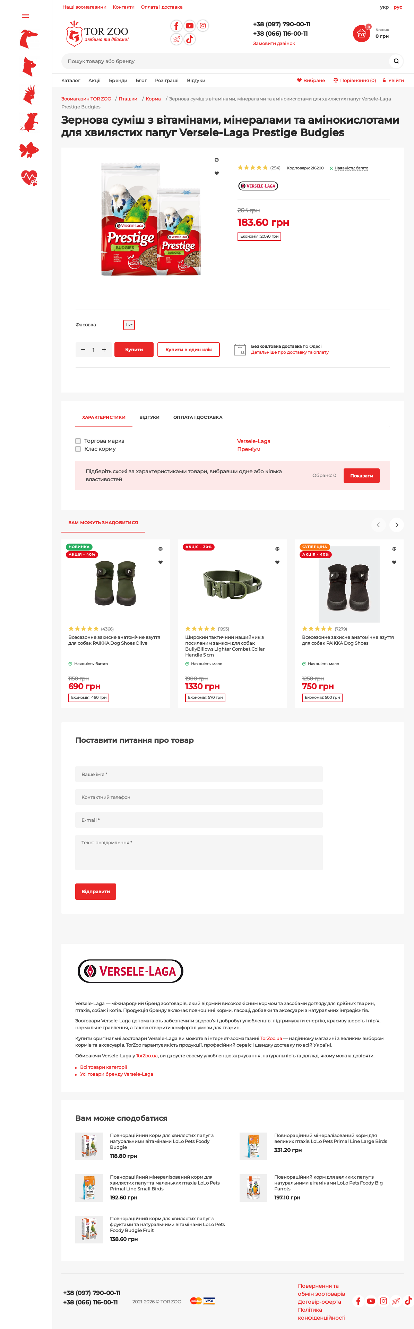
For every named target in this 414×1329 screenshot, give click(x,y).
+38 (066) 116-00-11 (280, 33)
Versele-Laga (253, 441)
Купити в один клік (188, 349)
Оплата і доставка (197, 417)
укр (384, 7)
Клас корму (99, 449)
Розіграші (167, 80)
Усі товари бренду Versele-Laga (116, 1074)
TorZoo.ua (271, 1038)
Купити (134, 349)
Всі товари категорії (103, 1067)
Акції (94, 80)
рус (398, 7)
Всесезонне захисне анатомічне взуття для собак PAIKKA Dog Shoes (348, 640)
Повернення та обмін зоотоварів (321, 1290)
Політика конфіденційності (321, 1313)
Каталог (70, 80)
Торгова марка (104, 441)
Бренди (118, 80)
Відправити (95, 891)
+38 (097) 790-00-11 (281, 24)
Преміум (248, 449)
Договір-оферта (319, 1302)
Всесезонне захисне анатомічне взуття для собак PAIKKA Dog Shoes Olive (114, 640)
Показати (361, 475)
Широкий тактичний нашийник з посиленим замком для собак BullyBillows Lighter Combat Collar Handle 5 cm (225, 646)
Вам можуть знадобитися (103, 522)
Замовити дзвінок (274, 43)
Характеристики (104, 417)
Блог (141, 80)
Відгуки (196, 80)
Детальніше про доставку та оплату (290, 352)
